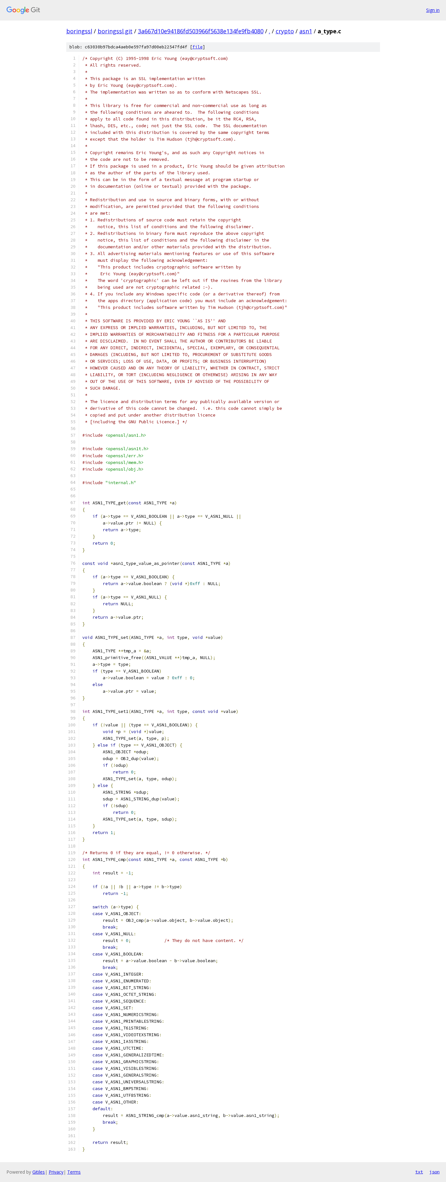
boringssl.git (115, 31)
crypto (285, 31)
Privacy (56, 1172)
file (197, 47)
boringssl (79, 31)
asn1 (305, 31)
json (434, 1172)
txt (419, 1172)
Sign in (433, 10)
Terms (74, 1172)
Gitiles (38, 1172)
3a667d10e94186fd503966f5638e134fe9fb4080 (201, 31)
